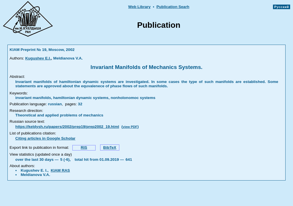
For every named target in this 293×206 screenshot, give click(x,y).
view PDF (130, 126)
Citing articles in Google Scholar (45, 138)
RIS (84, 147)
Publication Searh (173, 7)
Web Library (139, 7)
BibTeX (109, 147)
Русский (281, 7)
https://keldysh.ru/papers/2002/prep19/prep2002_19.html (67, 126)
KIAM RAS (60, 170)
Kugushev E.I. (38, 58)
